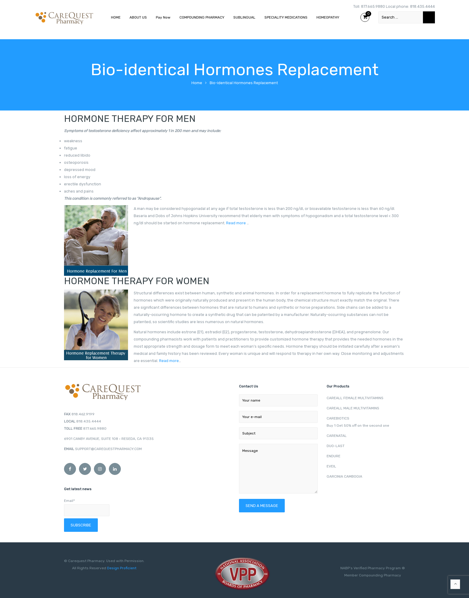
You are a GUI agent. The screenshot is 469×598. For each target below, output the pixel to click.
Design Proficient (121, 568)
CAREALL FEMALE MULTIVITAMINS (355, 398)
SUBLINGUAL (244, 17)
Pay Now (163, 17)
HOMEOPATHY (327, 17)
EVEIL (331, 466)
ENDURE (333, 456)
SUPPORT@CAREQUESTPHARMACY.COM (108, 449)
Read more (236, 223)
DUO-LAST (336, 446)
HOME (116, 17)
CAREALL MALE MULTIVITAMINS (353, 408)
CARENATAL (337, 436)
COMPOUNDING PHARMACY (201, 17)
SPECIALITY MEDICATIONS (285, 17)
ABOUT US (138, 17)
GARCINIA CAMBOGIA (344, 476)
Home (196, 83)
